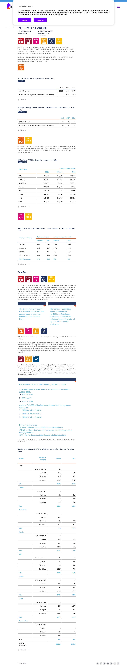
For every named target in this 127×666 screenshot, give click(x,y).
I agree (24, 20)
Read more (40, 20)
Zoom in (23, 99)
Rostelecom (24, 663)
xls (32, 99)
